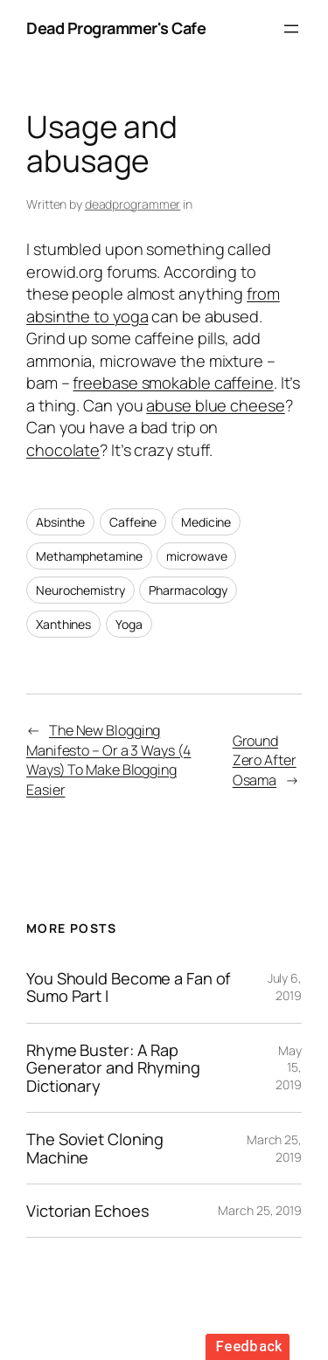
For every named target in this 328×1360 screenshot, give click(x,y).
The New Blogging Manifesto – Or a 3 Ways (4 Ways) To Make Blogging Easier (108, 760)
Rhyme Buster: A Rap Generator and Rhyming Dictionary (113, 1067)
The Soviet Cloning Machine (95, 1148)
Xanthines (63, 624)
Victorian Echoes (87, 1210)
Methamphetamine (89, 556)
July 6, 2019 (285, 987)
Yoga (129, 624)
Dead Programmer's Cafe (116, 27)
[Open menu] (291, 28)
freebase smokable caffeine (173, 382)
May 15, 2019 (289, 1067)
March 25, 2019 (260, 1210)
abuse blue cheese (215, 405)
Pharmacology (188, 590)
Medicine (206, 522)
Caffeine (133, 522)
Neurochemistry (80, 590)
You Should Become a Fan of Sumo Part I (128, 987)
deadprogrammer (133, 204)
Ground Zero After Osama (265, 760)
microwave (196, 556)
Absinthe (60, 522)
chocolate (63, 449)
